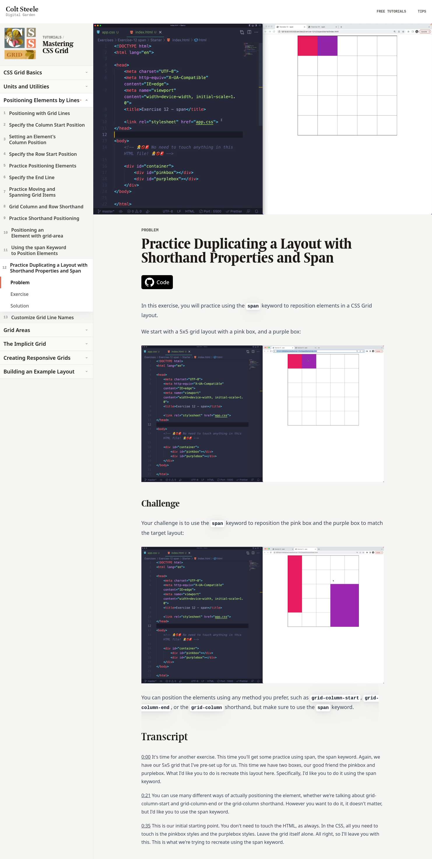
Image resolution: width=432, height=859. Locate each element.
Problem (20, 282)
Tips (422, 12)
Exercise (19, 294)
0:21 (146, 795)
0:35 (146, 826)
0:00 (146, 757)
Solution (19, 306)
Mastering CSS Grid (58, 47)
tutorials (52, 38)
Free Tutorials (391, 12)
